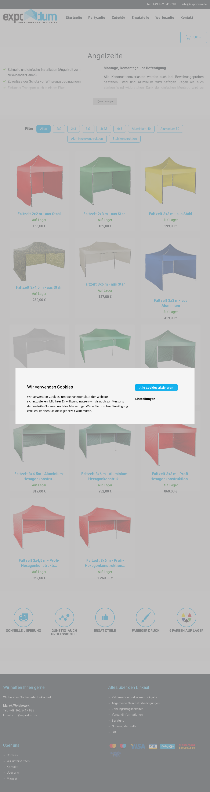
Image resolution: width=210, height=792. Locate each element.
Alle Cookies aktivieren (156, 387)
